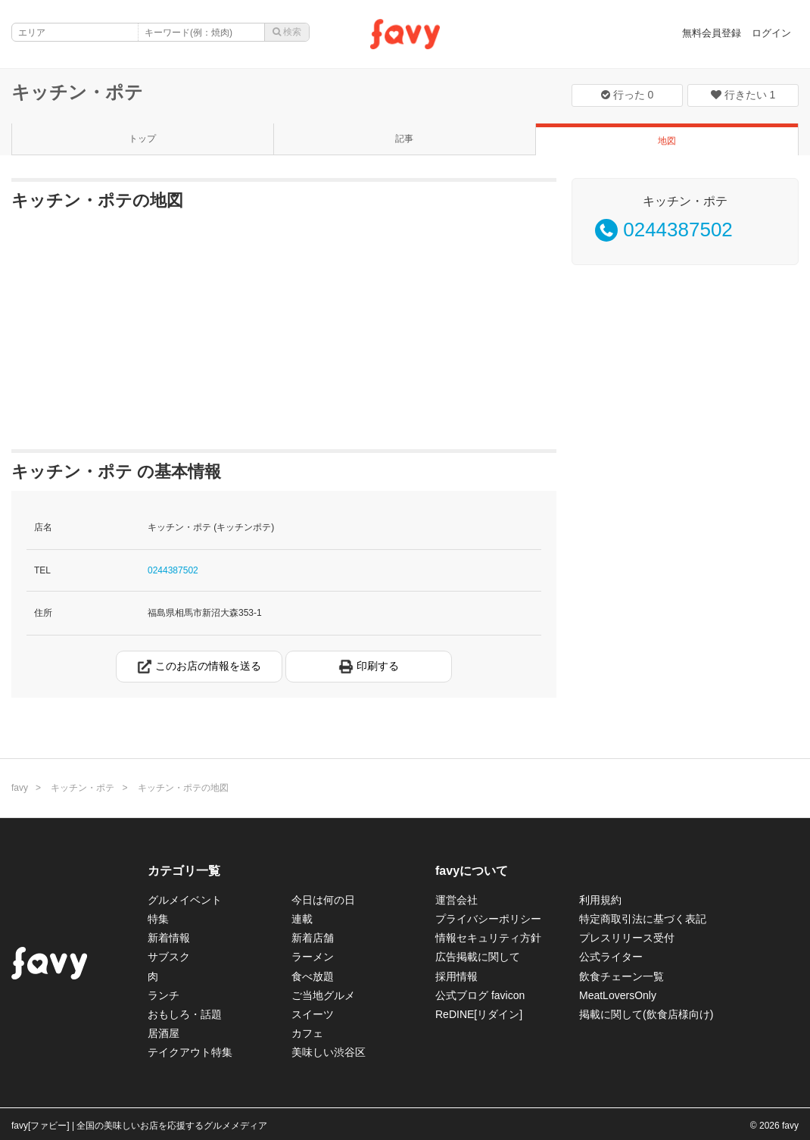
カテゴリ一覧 (184, 870)
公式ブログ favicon (480, 995)
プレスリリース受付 (626, 938)
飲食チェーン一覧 (621, 976)
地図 (667, 141)
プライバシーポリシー (488, 919)
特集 (158, 919)
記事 (404, 138)
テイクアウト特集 (190, 1052)
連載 (302, 919)
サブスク (169, 957)
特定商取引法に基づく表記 (642, 919)
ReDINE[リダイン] (478, 1014)
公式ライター (611, 957)
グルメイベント (185, 900)
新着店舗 (312, 938)
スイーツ (312, 1014)
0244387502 (173, 570)
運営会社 (456, 900)
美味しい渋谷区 (328, 1052)
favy (19, 787)
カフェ (307, 1033)
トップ (142, 138)
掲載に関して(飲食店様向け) (646, 1014)
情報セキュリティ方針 (488, 938)
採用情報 (456, 976)
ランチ (163, 995)
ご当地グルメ (323, 995)
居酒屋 (163, 1033)
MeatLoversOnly (617, 995)
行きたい (743, 95)
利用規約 (600, 900)
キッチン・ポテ (77, 92)
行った (627, 95)
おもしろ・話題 (185, 1014)
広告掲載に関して (477, 957)
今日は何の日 (323, 900)
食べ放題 (312, 976)
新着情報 (169, 938)
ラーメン (312, 957)
